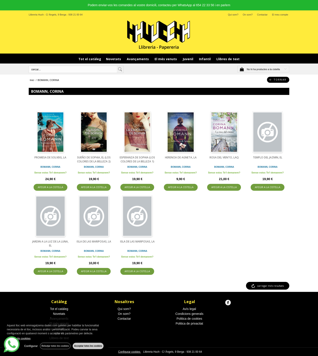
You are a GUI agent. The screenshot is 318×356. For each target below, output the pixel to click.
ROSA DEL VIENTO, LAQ (224, 157)
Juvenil (188, 59)
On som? (248, 14)
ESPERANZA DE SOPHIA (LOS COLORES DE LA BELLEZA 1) (137, 159)
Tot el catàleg (89, 59)
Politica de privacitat (189, 323)
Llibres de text (228, 59)
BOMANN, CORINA (50, 167)
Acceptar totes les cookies (88, 346)
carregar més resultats (270, 285)
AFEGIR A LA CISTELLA (50, 187)
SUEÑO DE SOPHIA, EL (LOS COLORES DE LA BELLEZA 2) (94, 159)
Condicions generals (189, 314)
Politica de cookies (189, 318)
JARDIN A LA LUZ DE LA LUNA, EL (50, 243)
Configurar (31, 346)
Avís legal (189, 309)
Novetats (114, 59)
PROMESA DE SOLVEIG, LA (50, 157)
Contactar (262, 14)
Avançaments (138, 59)
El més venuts (166, 59)
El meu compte (280, 14)
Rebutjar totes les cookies (55, 346)
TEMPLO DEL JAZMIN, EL (267, 157)
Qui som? (233, 14)
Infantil (205, 59)
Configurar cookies (129, 351)
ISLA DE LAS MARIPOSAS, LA (94, 241)
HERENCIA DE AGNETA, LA (181, 157)
